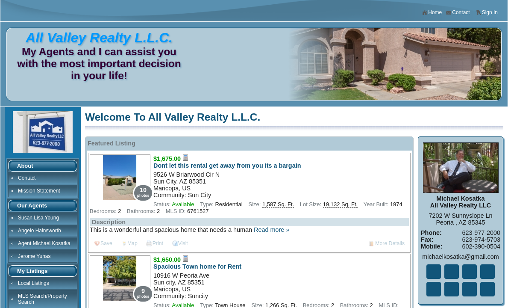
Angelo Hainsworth (39, 231)
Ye (469, 289)
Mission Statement (39, 191)
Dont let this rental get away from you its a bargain (227, 165)
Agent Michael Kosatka (44, 243)
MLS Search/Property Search (42, 299)
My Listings (32, 271)
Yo (487, 289)
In (451, 289)
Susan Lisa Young (38, 218)
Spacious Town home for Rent (197, 266)
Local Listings (33, 283)
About (25, 166)
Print (158, 243)
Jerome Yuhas (34, 256)
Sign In (487, 12)
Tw (451, 271)
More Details (390, 243)
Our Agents (32, 205)
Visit (183, 243)
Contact (458, 12)
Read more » (271, 229)
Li (469, 271)
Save (106, 243)
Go (487, 271)
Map (132, 243)
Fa (433, 271)
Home (432, 12)
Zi (433, 289)
